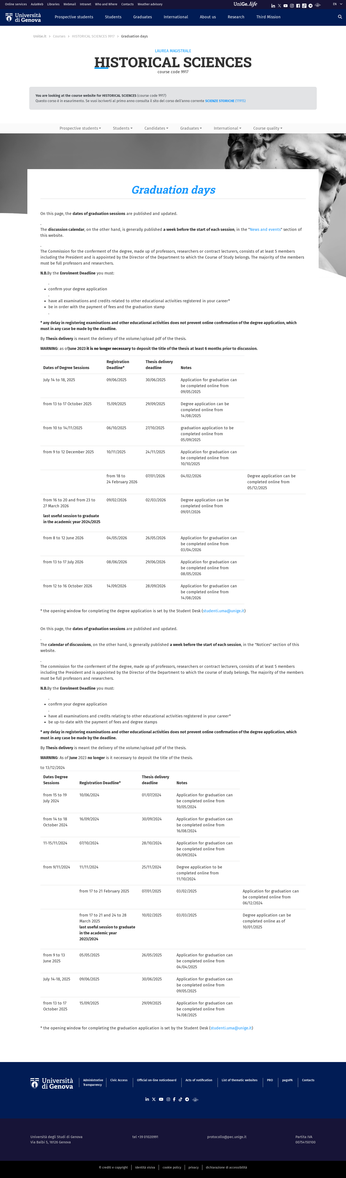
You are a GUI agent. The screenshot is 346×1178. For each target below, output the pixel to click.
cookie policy (172, 1167)
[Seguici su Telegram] (310, 5)
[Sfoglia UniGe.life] (247, 4)
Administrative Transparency (92, 1082)
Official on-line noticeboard (156, 1080)
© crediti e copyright (113, 1167)
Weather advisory (150, 4)
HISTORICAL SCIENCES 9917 (93, 36)
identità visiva (145, 1167)
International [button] (226, 128)
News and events (265, 229)
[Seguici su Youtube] (285, 5)
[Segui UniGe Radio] (317, 5)
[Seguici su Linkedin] (273, 5)
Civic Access (119, 1080)
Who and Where (106, 4)
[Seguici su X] (279, 5)
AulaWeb (37, 4)
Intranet (85, 4)
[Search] (340, 17)
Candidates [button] (155, 128)
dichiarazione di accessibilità (226, 1167)
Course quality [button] (266, 128)
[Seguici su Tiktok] (304, 5)
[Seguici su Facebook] (298, 5)
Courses (59, 36)
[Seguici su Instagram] (292, 5)
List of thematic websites (240, 1080)
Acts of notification (199, 1080)
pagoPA (287, 1080)
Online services (16, 4)
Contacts (127, 4)
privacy (193, 1167)
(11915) (225, 101)
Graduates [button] (189, 128)
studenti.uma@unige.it (223, 611)
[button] (74, 17)
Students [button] (121, 128)
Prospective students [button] (79, 128)
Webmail (70, 4)
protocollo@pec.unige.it (226, 1137)
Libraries (53, 4)
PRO (270, 1080)
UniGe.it (39, 36)
